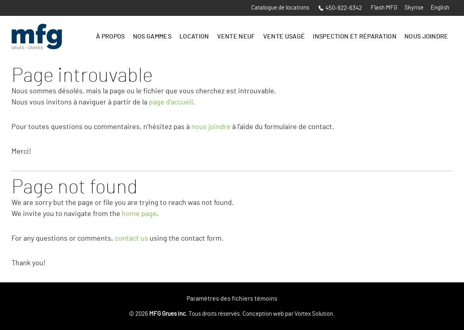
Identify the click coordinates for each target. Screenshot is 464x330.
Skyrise (414, 8)
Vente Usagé (284, 36)
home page (139, 214)
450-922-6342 (340, 8)
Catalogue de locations (280, 8)
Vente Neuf (236, 36)
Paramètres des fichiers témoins (232, 298)
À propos (110, 36)
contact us (131, 238)
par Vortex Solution (309, 314)
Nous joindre (426, 36)
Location (194, 36)
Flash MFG (384, 8)
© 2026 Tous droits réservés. (185, 314)
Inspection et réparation (355, 36)
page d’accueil (171, 102)
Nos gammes (152, 36)
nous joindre (211, 127)
